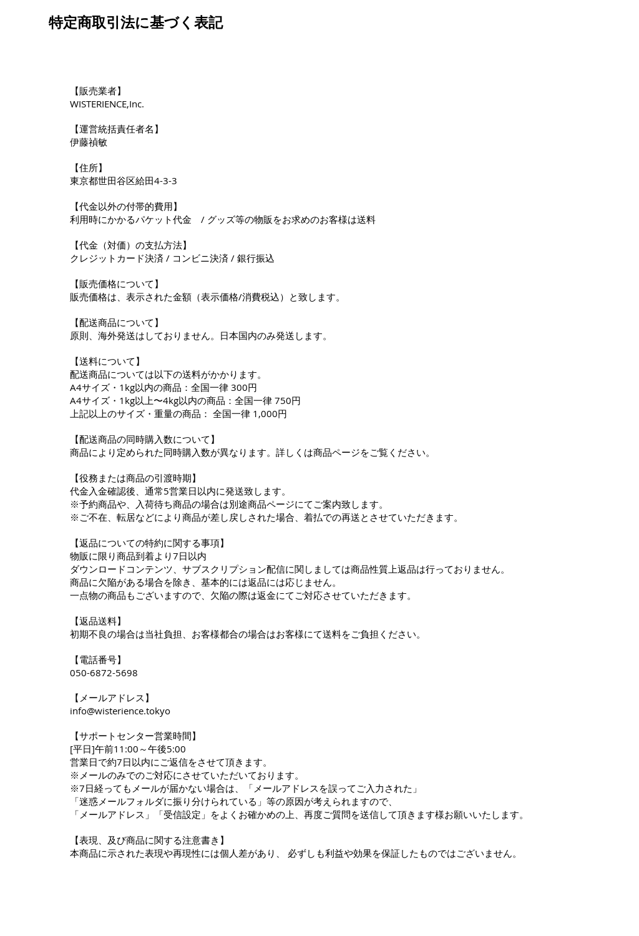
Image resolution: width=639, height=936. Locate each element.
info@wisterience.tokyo (120, 710)
